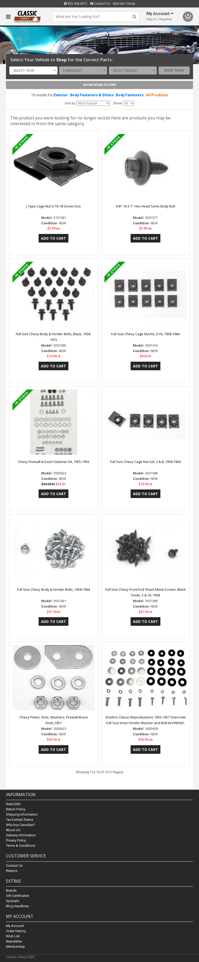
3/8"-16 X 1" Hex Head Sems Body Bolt (145, 206)
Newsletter (14, 941)
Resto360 (13, 804)
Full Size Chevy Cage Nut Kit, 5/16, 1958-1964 (145, 334)
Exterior (61, 95)
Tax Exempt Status (19, 820)
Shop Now (174, 70)
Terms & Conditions (20, 846)
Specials (12, 901)
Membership (15, 946)
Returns (11, 871)
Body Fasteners (130, 95)
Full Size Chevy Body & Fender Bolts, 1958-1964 (53, 589)
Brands (11, 890)
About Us (13, 830)
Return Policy (15, 809)
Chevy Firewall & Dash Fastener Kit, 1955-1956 (53, 461)
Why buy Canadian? (20, 825)
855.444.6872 (75, 3)
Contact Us (100, 3)
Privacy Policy (16, 841)
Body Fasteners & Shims (91, 95)
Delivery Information (21, 835)
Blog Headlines (17, 906)
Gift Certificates (17, 896)
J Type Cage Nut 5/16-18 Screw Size (53, 206)
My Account (15, 926)
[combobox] (33, 70)
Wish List (13, 936)
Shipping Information (22, 815)
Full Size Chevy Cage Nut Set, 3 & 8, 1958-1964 (145, 461)
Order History (16, 931)
